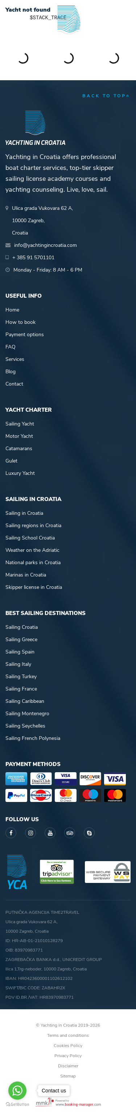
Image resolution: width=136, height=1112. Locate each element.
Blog (10, 371)
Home (12, 309)
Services (14, 359)
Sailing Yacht (19, 423)
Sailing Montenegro (27, 713)
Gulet (11, 460)
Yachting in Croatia (68, 40)
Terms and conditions (68, 1035)
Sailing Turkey (21, 676)
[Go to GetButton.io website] (17, 1104)
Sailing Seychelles (25, 725)
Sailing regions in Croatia (33, 525)
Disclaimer (68, 1066)
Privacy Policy (68, 1056)
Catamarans (18, 448)
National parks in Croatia (33, 562)
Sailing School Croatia (30, 537)
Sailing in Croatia (24, 513)
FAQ (10, 346)
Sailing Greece (21, 639)
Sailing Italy (18, 664)
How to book (20, 322)
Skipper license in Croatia (33, 587)
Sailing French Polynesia (32, 738)
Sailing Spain (19, 651)
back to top (106, 96)
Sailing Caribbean (24, 701)
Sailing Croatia (21, 627)
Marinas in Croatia (25, 574)
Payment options (24, 334)
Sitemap (68, 1076)
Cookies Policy (68, 1045)
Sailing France (21, 688)
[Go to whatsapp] (17, 1091)
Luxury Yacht (20, 473)
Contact (14, 383)
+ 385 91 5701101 (33, 257)
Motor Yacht (19, 436)
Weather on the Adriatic (32, 550)
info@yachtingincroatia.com (45, 245)
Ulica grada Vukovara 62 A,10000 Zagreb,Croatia (42, 220)
